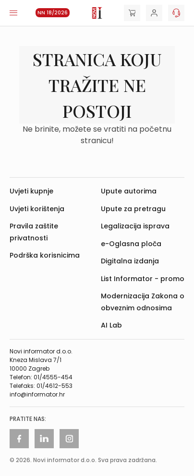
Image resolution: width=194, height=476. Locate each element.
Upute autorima (129, 191)
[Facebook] (19, 438)
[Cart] (132, 13)
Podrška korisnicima (45, 255)
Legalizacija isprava (135, 226)
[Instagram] (69, 438)
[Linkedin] (44, 438)
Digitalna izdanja (130, 261)
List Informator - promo (142, 278)
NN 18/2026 (52, 12)
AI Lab (111, 325)
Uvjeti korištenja (37, 209)
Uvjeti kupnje (31, 191)
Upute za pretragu (133, 209)
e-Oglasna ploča (131, 244)
